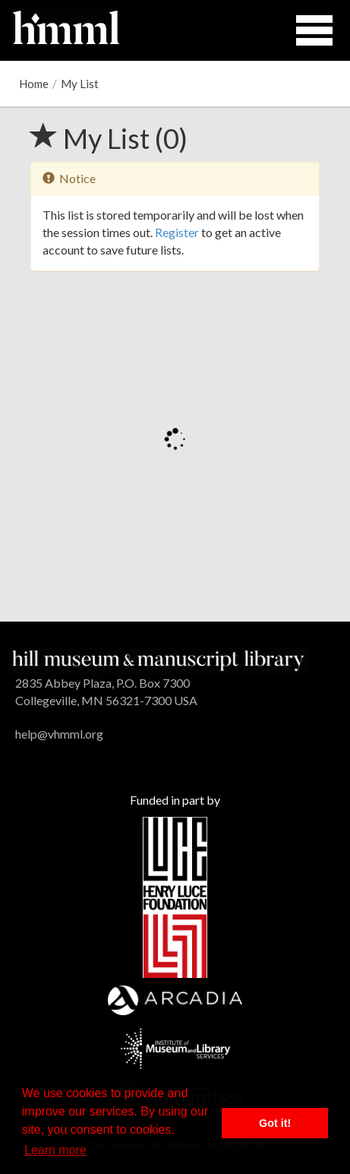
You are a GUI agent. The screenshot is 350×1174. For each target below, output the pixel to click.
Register (177, 232)
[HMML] (158, 659)
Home (34, 83)
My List (80, 83)
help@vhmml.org (59, 733)
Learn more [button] (55, 1150)
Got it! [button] (275, 1123)
